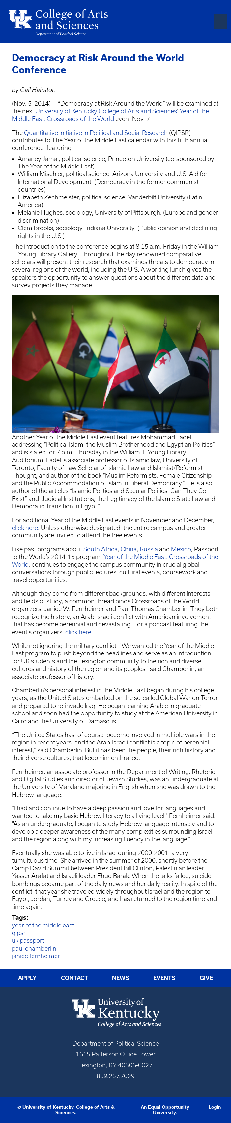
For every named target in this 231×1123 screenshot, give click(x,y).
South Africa (100, 549)
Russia (149, 549)
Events (164, 978)
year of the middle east (43, 925)
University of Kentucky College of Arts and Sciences (106, 111)
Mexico (181, 549)
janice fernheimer (36, 956)
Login (215, 1107)
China (129, 549)
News (120, 978)
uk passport (28, 940)
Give (206, 978)
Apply (27, 978)
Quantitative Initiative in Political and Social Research (96, 132)
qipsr (19, 932)
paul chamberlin (34, 948)
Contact (74, 978)
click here (25, 527)
